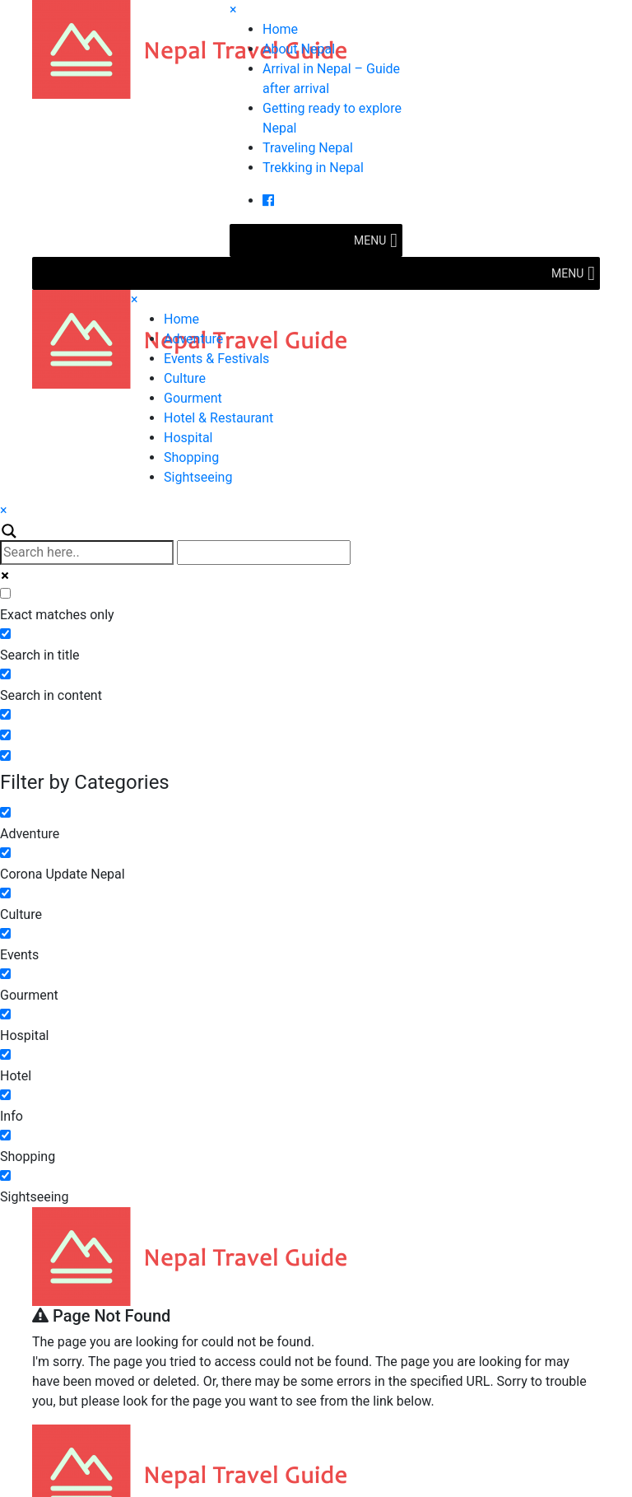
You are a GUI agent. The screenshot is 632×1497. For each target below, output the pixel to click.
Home (280, 29)
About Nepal (299, 49)
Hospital (188, 437)
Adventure (193, 339)
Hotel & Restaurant (218, 418)
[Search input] (87, 552)
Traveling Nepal (308, 148)
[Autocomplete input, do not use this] (264, 552)
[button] (370, 240)
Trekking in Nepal (313, 167)
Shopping (191, 457)
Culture (185, 378)
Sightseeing (198, 477)
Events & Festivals (216, 358)
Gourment (193, 398)
